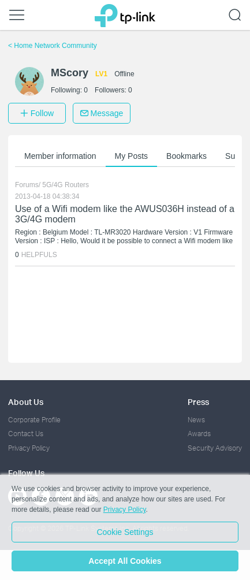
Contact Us (25, 433)
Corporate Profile (34, 419)
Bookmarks (186, 156)
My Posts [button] (131, 156)
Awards (199, 433)
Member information (60, 156)
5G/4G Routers (65, 185)
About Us (25, 402)
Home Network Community (52, 46)
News (196, 419)
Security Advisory (215, 448)
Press (198, 402)
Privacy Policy (29, 448)
